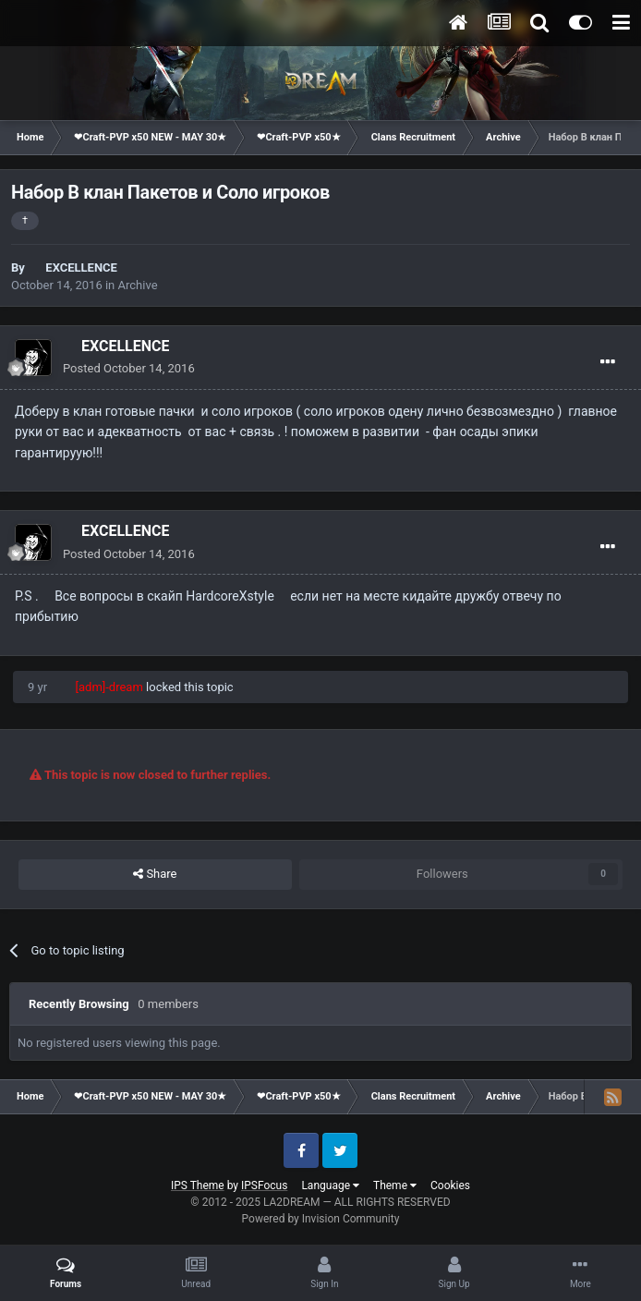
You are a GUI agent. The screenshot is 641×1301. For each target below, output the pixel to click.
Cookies (450, 1185)
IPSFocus (264, 1185)
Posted (129, 368)
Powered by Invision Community (321, 1218)
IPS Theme (197, 1185)
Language (330, 1185)
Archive (138, 285)
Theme (395, 1185)
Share (154, 874)
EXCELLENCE (81, 267)
